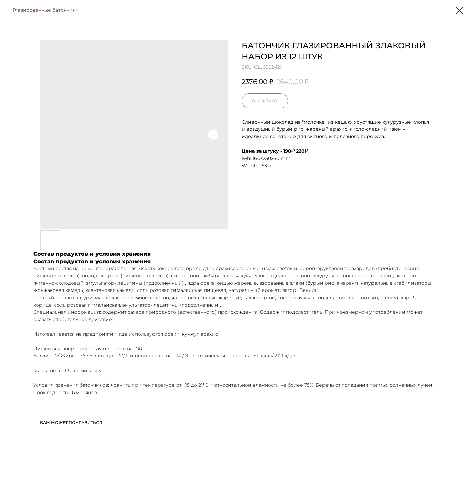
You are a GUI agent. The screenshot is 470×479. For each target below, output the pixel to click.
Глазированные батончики (46, 10)
